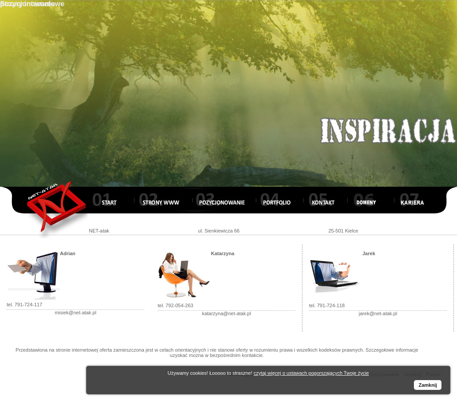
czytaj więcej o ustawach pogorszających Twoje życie (311, 373)
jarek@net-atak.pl (378, 313)
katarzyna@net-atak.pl (226, 313)
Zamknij (427, 385)
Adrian (68, 253)
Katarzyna (222, 253)
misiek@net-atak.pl (75, 312)
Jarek (368, 253)
